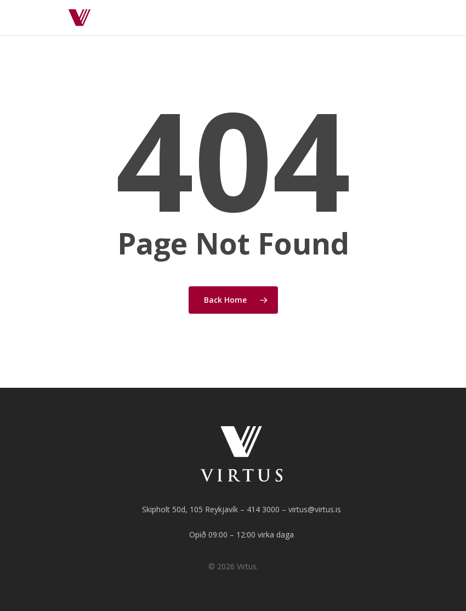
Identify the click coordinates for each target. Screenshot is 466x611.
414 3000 (263, 509)
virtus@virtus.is (314, 509)
